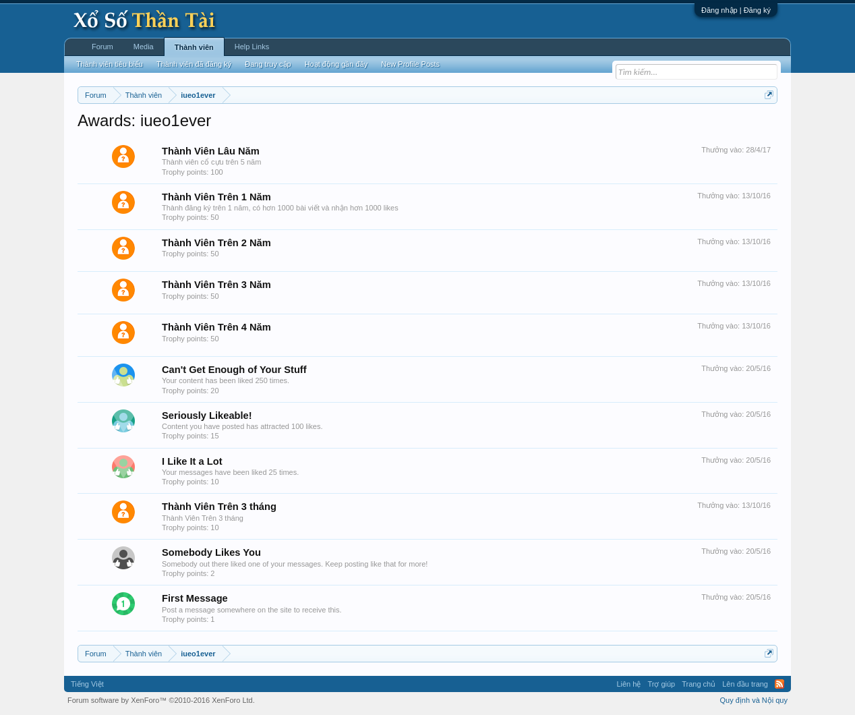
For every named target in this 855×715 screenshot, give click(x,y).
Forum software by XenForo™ (161, 700)
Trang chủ (698, 684)
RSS (779, 684)
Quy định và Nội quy (754, 700)
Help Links (252, 46)
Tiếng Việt (87, 684)
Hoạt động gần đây (336, 64)
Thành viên (194, 47)
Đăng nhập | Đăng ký (736, 10)
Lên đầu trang (745, 684)
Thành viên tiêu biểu (109, 64)
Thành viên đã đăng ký (193, 64)
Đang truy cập (268, 64)
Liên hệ (628, 684)
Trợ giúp (661, 684)
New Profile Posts (410, 64)
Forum (102, 46)
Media (144, 46)
